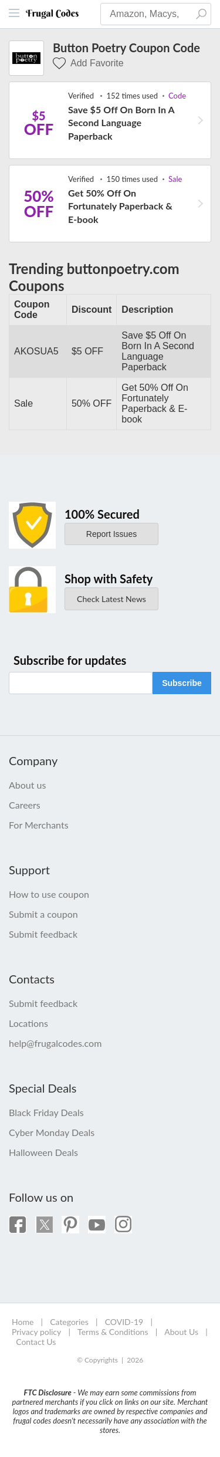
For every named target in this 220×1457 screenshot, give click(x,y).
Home (22, 1322)
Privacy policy (36, 1332)
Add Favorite (88, 63)
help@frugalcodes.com (55, 1043)
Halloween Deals (43, 1152)
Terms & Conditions (112, 1332)
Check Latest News (111, 599)
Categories (69, 1322)
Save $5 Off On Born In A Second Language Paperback (121, 122)
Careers (24, 804)
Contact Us (36, 1342)
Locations (28, 1023)
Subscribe (182, 683)
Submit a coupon (43, 914)
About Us (181, 1332)
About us (27, 784)
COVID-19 (124, 1322)
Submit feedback (43, 933)
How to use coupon (49, 894)
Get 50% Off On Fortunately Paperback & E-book (120, 206)
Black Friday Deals (46, 1112)
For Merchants (39, 824)
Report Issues (111, 534)
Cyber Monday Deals (51, 1132)
